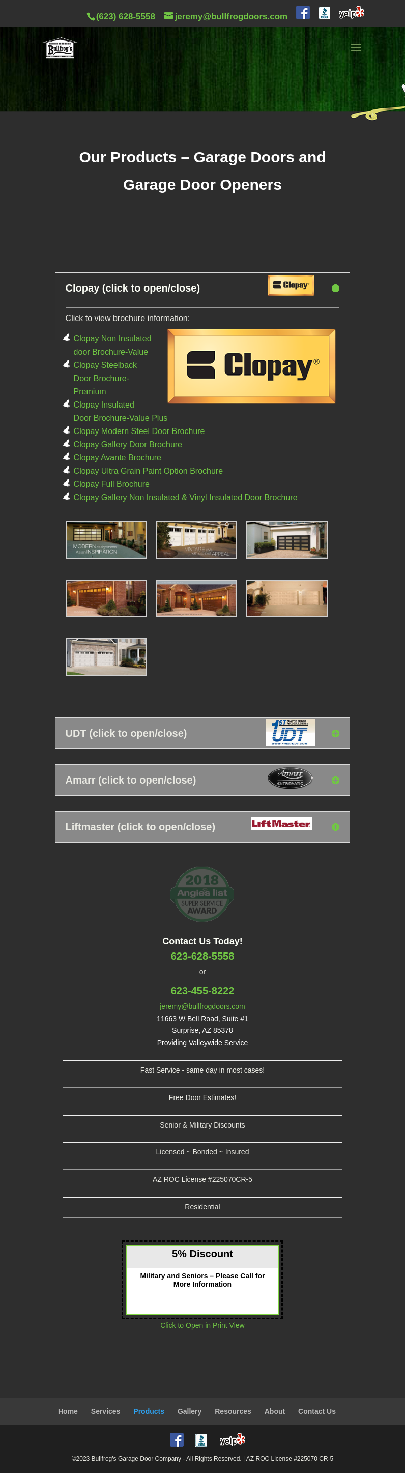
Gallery (189, 1411)
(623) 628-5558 (125, 16)
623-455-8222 (203, 990)
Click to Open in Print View (202, 1325)
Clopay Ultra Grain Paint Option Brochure (148, 471)
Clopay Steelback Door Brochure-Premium (105, 378)
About (275, 1411)
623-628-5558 (203, 956)
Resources (233, 1411)
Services (106, 1411)
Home (68, 1411)
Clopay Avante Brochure (117, 457)
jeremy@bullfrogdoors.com (202, 1006)
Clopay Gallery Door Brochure (128, 444)
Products (148, 1411)
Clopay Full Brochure (112, 484)
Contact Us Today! (202, 941)
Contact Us (317, 1411)
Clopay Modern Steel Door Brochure (139, 431)
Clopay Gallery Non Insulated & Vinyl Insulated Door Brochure (186, 497)
